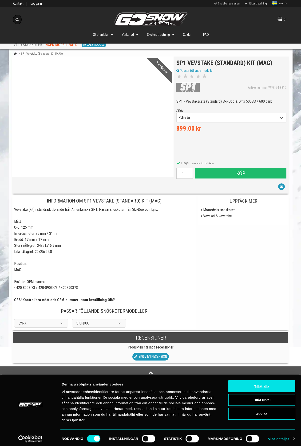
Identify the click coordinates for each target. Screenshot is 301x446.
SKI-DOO (82, 325)
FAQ (206, 35)
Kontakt (18, 4)
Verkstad (131, 34)
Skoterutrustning (162, 34)
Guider (187, 35)
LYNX (23, 325)
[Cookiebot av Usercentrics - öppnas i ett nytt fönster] (30, 436)
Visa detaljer (278, 437)
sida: (180, 112)
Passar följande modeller (195, 71)
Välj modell (93, 44)
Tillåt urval (262, 398)
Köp (240, 174)
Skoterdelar (104, 34)
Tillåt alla (261, 384)
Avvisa (261, 412)
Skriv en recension (150, 358)
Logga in (36, 4)
